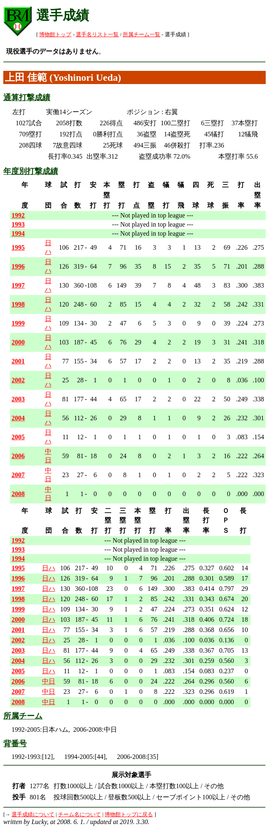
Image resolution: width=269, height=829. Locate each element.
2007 (18, 474)
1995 (18, 247)
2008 (18, 493)
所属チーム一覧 (141, 34)
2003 (18, 399)
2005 (18, 436)
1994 (18, 233)
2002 (18, 380)
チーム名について (79, 814)
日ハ (48, 567)
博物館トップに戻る (129, 814)
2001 (18, 361)
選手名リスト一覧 (97, 34)
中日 (48, 681)
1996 (18, 266)
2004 (18, 418)
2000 (18, 342)
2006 (18, 455)
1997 (18, 285)
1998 (18, 304)
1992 (18, 215)
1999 (18, 323)
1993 (18, 224)
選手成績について (33, 814)
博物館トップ (55, 34)
